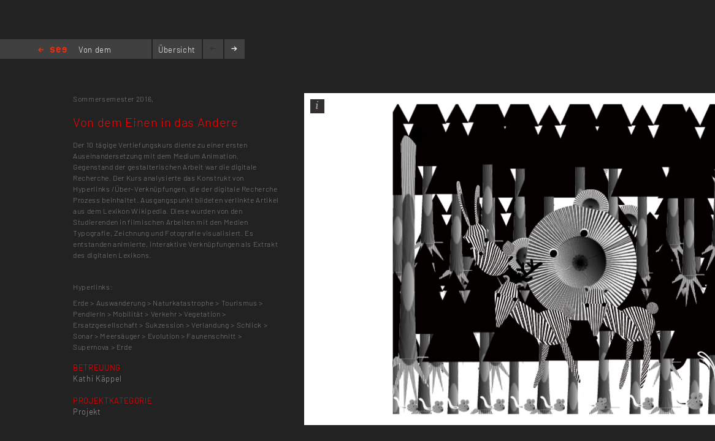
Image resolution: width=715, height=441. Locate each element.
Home (52, 50)
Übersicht (177, 50)
